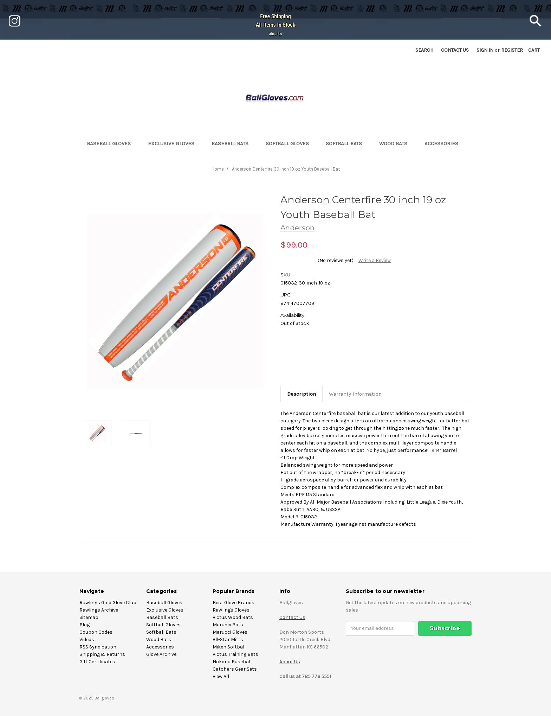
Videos (86, 640)
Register (512, 50)
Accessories (444, 143)
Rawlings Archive (98, 610)
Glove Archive (161, 654)
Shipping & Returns (102, 654)
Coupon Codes (95, 632)
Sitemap (88, 617)
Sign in (485, 50)
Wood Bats (396, 143)
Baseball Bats (233, 143)
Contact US (455, 50)
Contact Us (292, 617)
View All (221, 676)
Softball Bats (347, 143)
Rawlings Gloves (231, 610)
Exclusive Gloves (174, 143)
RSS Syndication (97, 647)
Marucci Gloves (230, 632)
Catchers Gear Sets (235, 669)
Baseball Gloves (112, 143)
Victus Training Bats (235, 654)
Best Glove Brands (233, 603)
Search (424, 50)
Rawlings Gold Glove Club (107, 603)
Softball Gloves (290, 143)
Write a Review (374, 260)
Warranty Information (355, 394)
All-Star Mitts (228, 640)
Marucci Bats (228, 625)
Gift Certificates (97, 662)
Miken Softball (229, 647)
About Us (275, 34)
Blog (84, 625)
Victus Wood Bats (233, 617)
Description (301, 394)
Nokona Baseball (232, 662)
